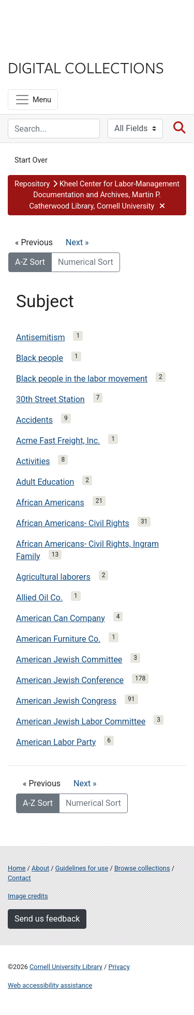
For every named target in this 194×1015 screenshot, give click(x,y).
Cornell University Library (65, 967)
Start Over (31, 160)
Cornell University (59, 19)
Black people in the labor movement (81, 379)
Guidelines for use (81, 868)
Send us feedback (47, 919)
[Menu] (33, 99)
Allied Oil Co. (39, 597)
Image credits (28, 896)
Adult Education (45, 482)
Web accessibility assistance (50, 985)
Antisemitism (40, 337)
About (40, 868)
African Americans (50, 503)
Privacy (118, 967)
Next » (77, 242)
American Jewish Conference (70, 680)
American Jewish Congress (66, 701)
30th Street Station (50, 399)
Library (39, 47)
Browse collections (142, 868)
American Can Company (60, 618)
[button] (97, 195)
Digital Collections (86, 67)
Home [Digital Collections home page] (16, 868)
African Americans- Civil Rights (72, 523)
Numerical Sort (85, 262)
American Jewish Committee (69, 659)
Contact (19, 878)
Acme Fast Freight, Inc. (58, 441)
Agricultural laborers (53, 577)
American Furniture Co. (58, 639)
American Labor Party (56, 742)
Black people (39, 358)
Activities (33, 461)
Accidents (34, 420)
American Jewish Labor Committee (80, 721)
